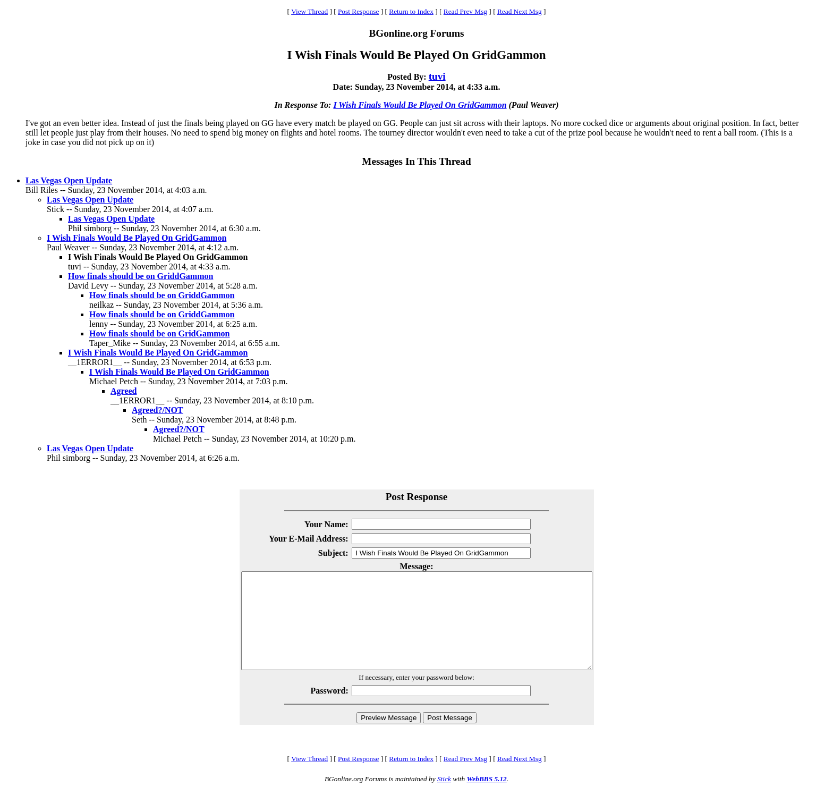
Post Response (358, 11)
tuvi (437, 76)
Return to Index (411, 11)
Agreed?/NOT (157, 410)
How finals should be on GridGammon (159, 333)
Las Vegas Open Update (69, 180)
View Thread (309, 11)
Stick (444, 798)
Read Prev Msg (465, 11)
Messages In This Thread (416, 161)
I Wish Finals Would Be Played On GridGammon (419, 104)
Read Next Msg (519, 11)
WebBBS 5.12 (486, 798)
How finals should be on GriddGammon (140, 276)
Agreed (123, 390)
